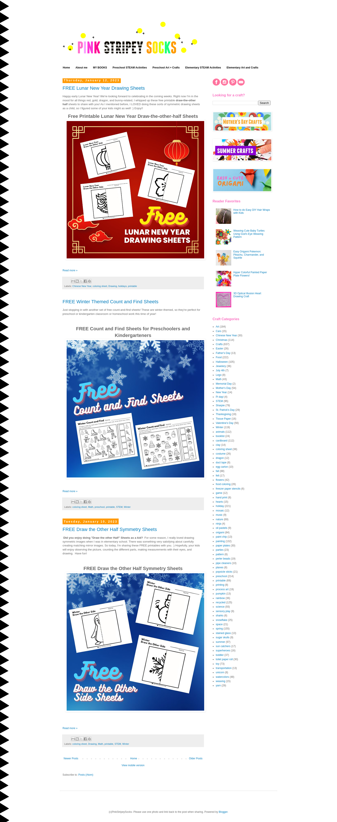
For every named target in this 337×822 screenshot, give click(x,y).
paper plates (223, 545)
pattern (220, 554)
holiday (220, 506)
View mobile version (133, 765)
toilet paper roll (224, 659)
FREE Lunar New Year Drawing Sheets (104, 88)
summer (220, 641)
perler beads (223, 558)
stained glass (223, 633)
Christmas (221, 339)
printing (220, 584)
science (220, 606)
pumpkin (220, 593)
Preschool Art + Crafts (166, 67)
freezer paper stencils (228, 488)
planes (219, 567)
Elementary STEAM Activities (203, 67)
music (219, 514)
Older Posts (195, 758)
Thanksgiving (223, 414)
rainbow (220, 598)
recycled (220, 602)
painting (220, 541)
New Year (221, 392)
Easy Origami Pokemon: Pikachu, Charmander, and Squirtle (248, 254)
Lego (219, 374)
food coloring (223, 484)
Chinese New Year (81, 286)
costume (220, 453)
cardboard (221, 440)
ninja (218, 523)
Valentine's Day (224, 423)
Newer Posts (71, 758)
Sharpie (220, 405)
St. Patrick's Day (225, 409)
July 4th (220, 370)
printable (132, 286)
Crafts (219, 344)
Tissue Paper (223, 418)
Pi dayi (220, 396)
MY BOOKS (100, 67)
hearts (219, 501)
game (219, 492)
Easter (219, 348)
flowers (220, 479)
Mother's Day (223, 388)
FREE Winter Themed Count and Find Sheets (110, 301)
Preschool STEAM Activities (130, 67)
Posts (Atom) (85, 774)
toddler (220, 655)
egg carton (222, 466)
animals (220, 431)
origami (220, 532)
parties (220, 549)
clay (218, 444)
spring (219, 628)
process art (222, 589)
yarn (218, 685)
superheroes (223, 650)
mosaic (220, 510)
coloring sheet (100, 286)
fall (217, 471)
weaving (220, 681)
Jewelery (221, 366)
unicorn (220, 672)
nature (219, 519)
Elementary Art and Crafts (242, 67)
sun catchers (223, 646)
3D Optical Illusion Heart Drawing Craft (247, 295)
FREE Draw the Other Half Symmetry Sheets (110, 529)
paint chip (221, 536)
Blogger (223, 811)
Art (217, 326)
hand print (221, 497)
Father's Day (223, 353)
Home (66, 67)
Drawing (112, 286)
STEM (119, 507)
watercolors (222, 676)
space (219, 624)
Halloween (222, 361)
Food (219, 357)
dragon (220, 458)
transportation (223, 668)
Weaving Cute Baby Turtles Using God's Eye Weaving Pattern (249, 233)
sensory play (223, 611)
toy (217, 663)
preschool (100, 507)
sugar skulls (222, 637)
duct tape (221, 462)
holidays (122, 286)
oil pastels (221, 527)
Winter (127, 507)
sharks (219, 615)
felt (217, 475)
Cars (218, 331)
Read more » (70, 270)
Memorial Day (224, 383)
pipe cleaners (223, 563)
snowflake (221, 620)
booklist (220, 436)
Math (90, 507)
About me (81, 67)
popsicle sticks (224, 571)
